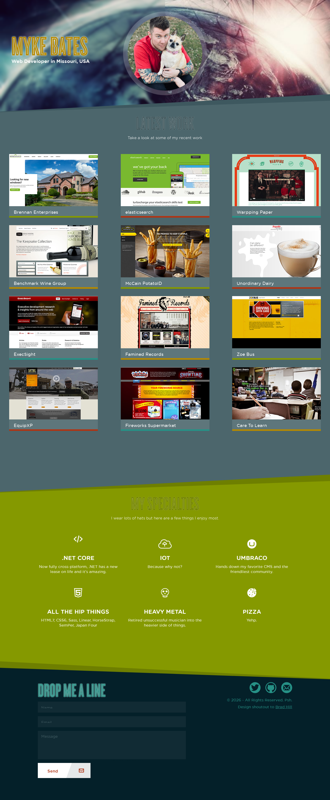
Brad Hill (283, 706)
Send (52, 770)
